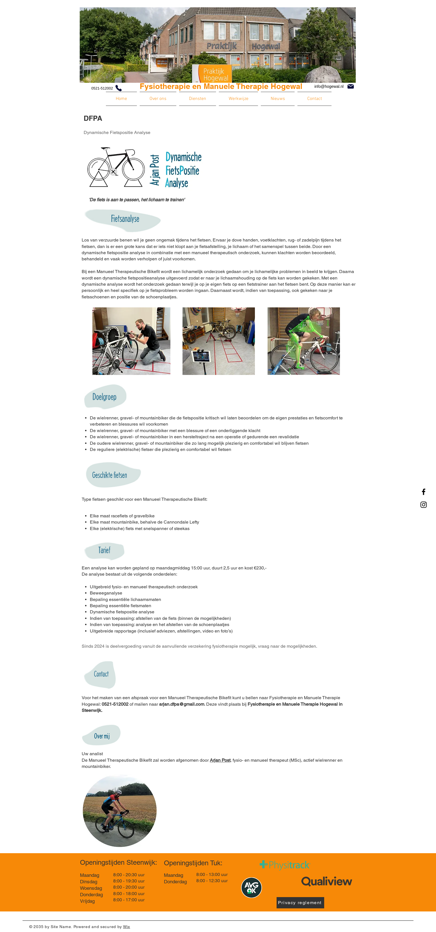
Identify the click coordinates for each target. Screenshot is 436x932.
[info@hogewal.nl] (334, 86)
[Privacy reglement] (300, 902)
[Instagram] (423, 504)
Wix (126, 926)
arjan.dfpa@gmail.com (181, 704)
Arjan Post (220, 760)
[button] (158, 99)
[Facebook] (423, 492)
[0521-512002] (101, 88)
